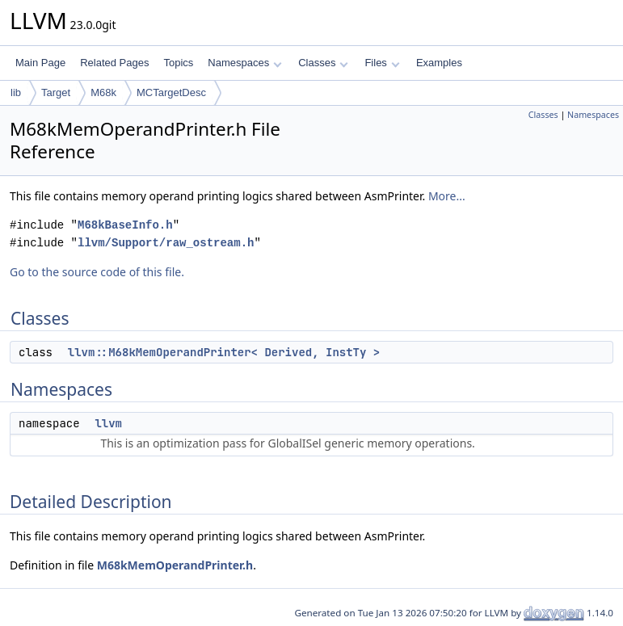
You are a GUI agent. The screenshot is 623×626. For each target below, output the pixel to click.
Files (381, 63)
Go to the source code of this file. (97, 271)
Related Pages (114, 63)
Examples (439, 63)
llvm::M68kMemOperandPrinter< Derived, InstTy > (224, 352)
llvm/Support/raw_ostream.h (166, 242)
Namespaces (244, 63)
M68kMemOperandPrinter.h (175, 565)
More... (446, 196)
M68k (103, 92)
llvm (108, 423)
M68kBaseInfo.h (125, 225)
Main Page (40, 63)
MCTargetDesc (171, 92)
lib (16, 92)
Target (55, 92)
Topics (178, 63)
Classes (323, 63)
